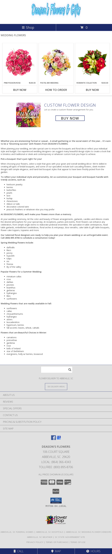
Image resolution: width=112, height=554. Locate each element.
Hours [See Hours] (93, 551)
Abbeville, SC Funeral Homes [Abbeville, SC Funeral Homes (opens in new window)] (17, 532)
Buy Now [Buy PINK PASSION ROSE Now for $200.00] (19, 90)
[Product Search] (56, 369)
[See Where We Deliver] (56, 386)
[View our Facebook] (53, 439)
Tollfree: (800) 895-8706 (56, 467)
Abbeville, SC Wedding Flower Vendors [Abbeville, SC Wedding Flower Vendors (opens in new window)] (89, 532)
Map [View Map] (56, 551)
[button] (56, 500)
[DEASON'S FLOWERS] (56, 19)
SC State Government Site (70, 537)
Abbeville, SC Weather (39, 537)
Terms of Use (78, 542)
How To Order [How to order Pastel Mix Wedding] (56, 90)
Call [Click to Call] (19, 551)
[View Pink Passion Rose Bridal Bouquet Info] (19, 62)
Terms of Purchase (57, 542)
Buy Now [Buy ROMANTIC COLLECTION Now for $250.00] (92, 90)
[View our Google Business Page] (58, 439)
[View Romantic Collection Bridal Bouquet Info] (92, 62)
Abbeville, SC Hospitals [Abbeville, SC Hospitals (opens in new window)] (50, 532)
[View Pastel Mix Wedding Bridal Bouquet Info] (56, 62)
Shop (28, 27)
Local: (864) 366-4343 (56, 462)
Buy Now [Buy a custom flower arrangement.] (70, 118)
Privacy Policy (34, 542)
